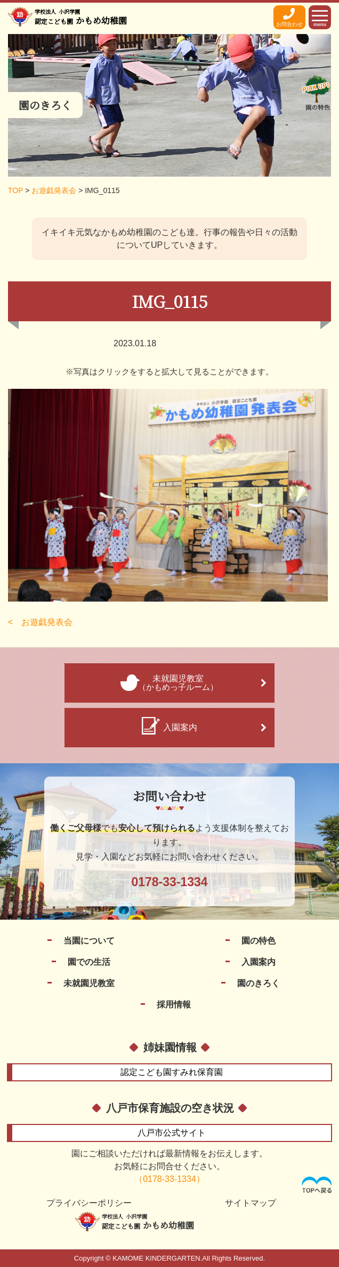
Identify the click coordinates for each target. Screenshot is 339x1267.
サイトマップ (250, 1203)
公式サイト (172, 1132)
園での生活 (89, 961)
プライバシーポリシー (89, 1203)
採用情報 (174, 1004)
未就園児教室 (89, 983)
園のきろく (258, 983)
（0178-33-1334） (169, 1178)
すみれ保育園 (171, 1072)
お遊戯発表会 (46, 622)
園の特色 (258, 940)
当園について (89, 940)
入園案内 (258, 961)
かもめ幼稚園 (81, 17)
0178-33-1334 (169, 882)
